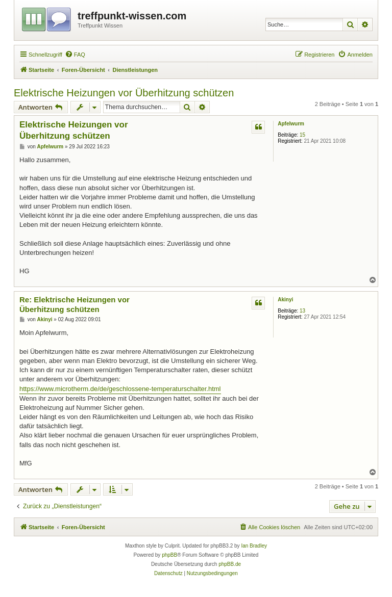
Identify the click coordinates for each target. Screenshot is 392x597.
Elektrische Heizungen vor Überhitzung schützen (124, 92)
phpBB (169, 555)
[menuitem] (75, 54)
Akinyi (285, 299)
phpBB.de (229, 564)
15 (302, 135)
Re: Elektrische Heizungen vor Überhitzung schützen (74, 304)
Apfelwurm (291, 123)
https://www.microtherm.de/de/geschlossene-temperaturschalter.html (120, 389)
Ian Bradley (254, 546)
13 (302, 311)
